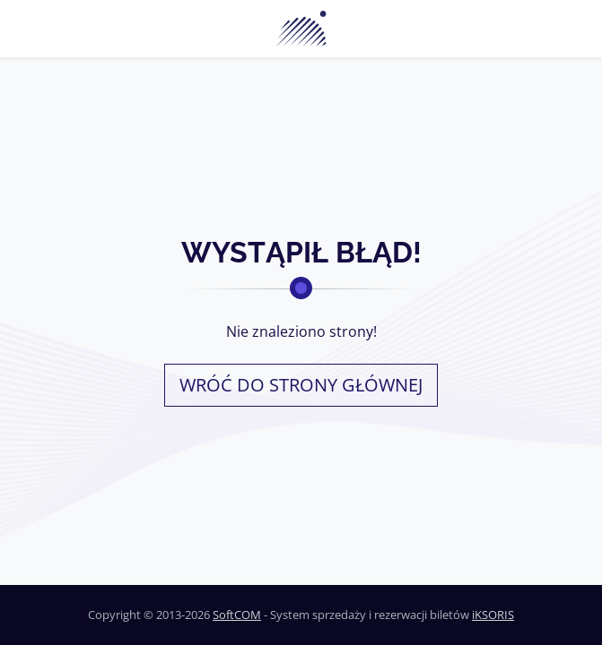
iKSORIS (493, 614)
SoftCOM (237, 614)
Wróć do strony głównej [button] (301, 385)
